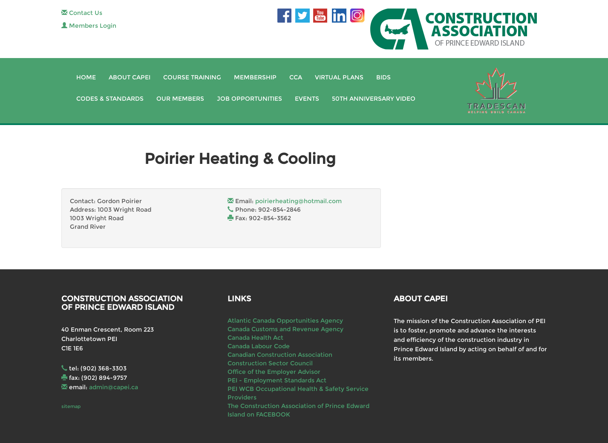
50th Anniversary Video (373, 98)
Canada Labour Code (259, 346)
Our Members (180, 98)
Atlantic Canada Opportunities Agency (285, 320)
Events (307, 98)
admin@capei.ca (113, 387)
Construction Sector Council (270, 363)
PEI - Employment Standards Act (277, 380)
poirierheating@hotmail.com (298, 201)
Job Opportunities (249, 98)
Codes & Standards (110, 98)
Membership (255, 77)
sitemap (71, 406)
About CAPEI (129, 77)
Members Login (88, 25)
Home (86, 77)
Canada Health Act (255, 337)
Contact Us (81, 13)
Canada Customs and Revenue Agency (285, 329)
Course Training (192, 77)
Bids (383, 77)
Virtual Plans (339, 77)
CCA (295, 77)
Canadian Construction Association (280, 354)
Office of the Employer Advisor (274, 372)
